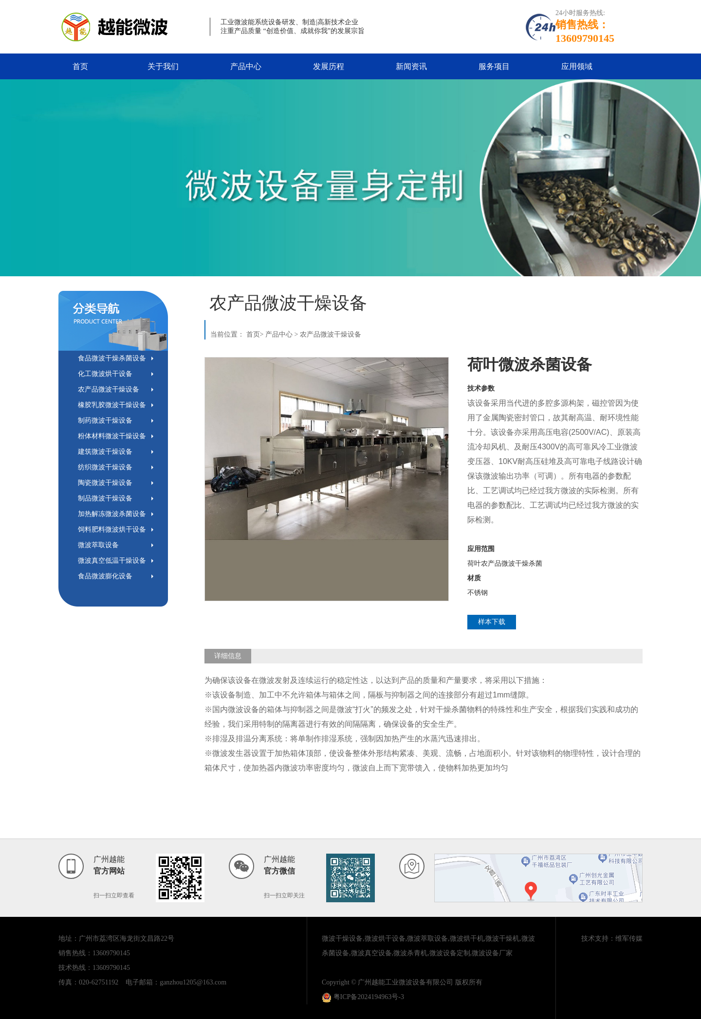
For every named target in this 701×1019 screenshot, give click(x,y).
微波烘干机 (467, 938)
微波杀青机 (410, 953)
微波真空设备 (371, 953)
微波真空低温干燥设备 (112, 560)
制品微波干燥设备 (105, 498)
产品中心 (245, 66)
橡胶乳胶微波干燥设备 (112, 405)
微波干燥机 (502, 938)
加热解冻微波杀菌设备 (112, 514)
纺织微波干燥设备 (105, 467)
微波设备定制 (449, 953)
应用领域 (576, 66)
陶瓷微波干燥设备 (105, 482)
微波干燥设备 (342, 938)
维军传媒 (629, 938)
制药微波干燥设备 (105, 420)
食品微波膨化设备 (105, 576)
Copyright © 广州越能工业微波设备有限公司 (387, 982)
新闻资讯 (411, 66)
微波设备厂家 (492, 953)
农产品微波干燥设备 (108, 389)
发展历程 (328, 66)
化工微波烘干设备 (105, 373)
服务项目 (494, 66)
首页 (80, 66)
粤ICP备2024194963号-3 (363, 997)
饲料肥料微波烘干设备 (112, 529)
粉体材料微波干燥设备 (112, 436)
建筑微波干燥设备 (105, 451)
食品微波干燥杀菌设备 (112, 358)
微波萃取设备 (98, 545)
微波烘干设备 (385, 938)
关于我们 (163, 66)
